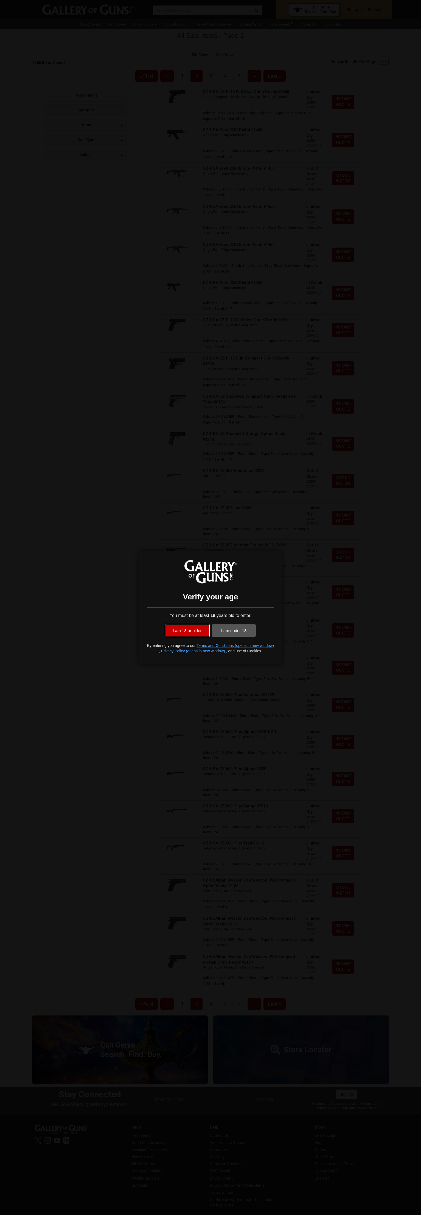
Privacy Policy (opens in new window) (193, 651)
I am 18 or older (187, 630)
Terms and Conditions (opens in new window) (235, 645)
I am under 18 (234, 630)
